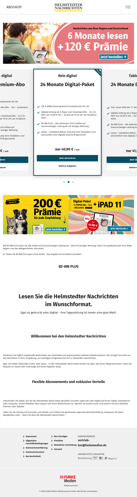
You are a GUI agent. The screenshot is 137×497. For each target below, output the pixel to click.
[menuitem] (125, 7)
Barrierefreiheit (33, 456)
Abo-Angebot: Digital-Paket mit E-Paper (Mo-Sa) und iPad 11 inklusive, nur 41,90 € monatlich (101, 215)
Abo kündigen (61, 436)
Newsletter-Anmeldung (65, 445)
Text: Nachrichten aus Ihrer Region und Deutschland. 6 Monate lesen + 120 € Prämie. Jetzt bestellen (68, 44)
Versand (58, 449)
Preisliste (58, 440)
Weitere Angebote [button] (67, 166)
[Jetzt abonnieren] (38, 96)
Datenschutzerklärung (36, 447)
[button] (64, 182)
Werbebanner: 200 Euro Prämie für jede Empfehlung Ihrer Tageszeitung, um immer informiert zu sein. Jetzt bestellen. (35, 215)
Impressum (31, 436)
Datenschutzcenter (35, 452)
